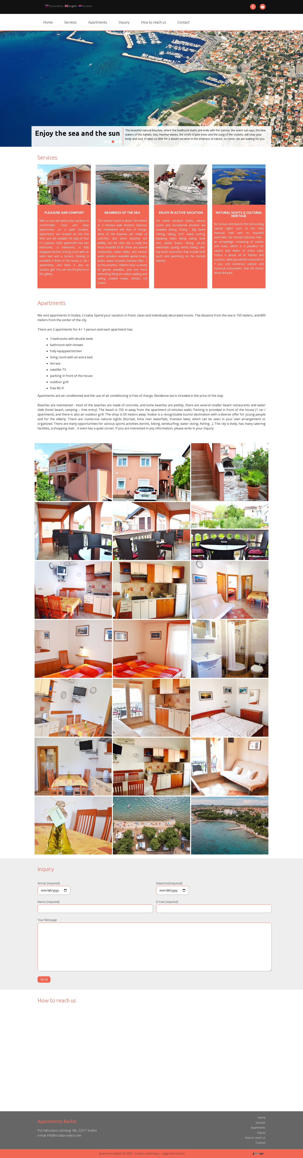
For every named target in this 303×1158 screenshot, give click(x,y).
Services (70, 22)
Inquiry (124, 22)
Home (48, 22)
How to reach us (153, 22)
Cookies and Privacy (147, 1153)
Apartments (97, 22)
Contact (184, 22)
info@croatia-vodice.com (64, 1135)
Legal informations (173, 1153)
